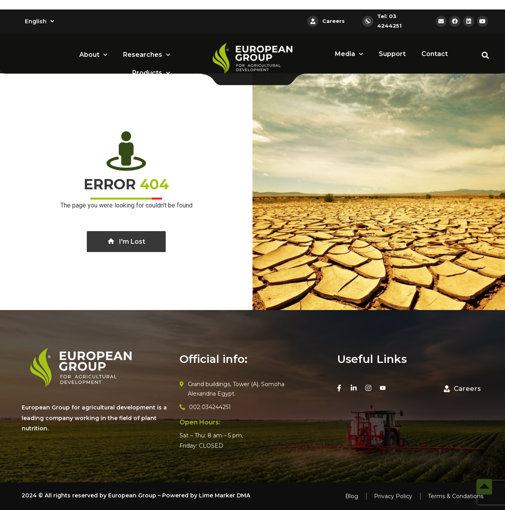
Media (349, 54)
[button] (462, 389)
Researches (146, 55)
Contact (434, 54)
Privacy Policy (393, 496)
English (39, 21)
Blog (351, 496)
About (93, 55)
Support (392, 54)
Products (151, 73)
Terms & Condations (455, 496)
